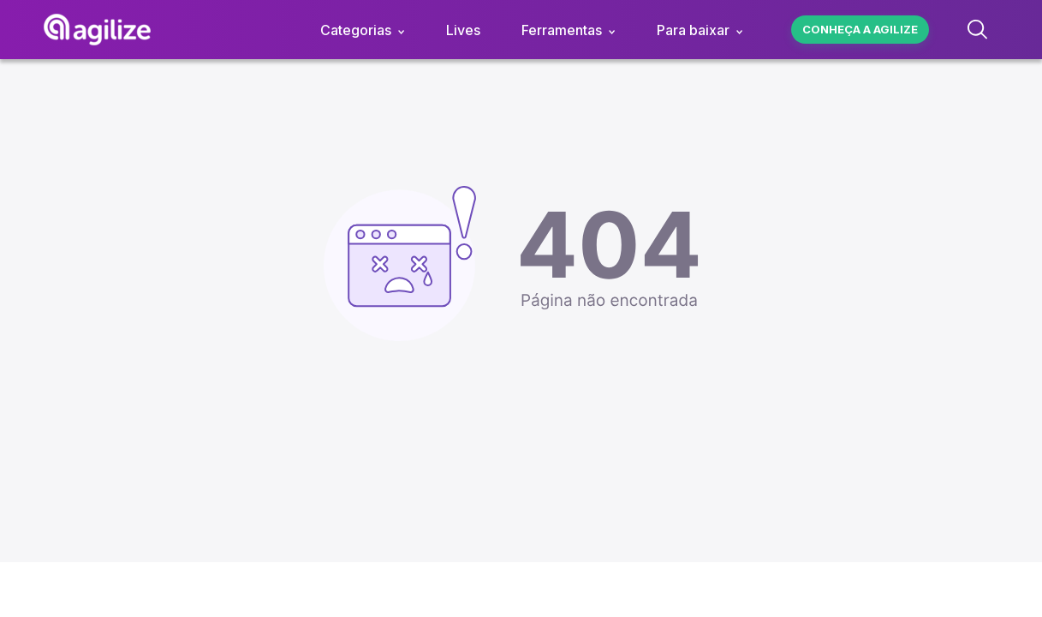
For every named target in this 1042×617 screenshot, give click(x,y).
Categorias (355, 30)
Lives (463, 30)
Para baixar (693, 30)
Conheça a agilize (860, 29)
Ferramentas (561, 30)
